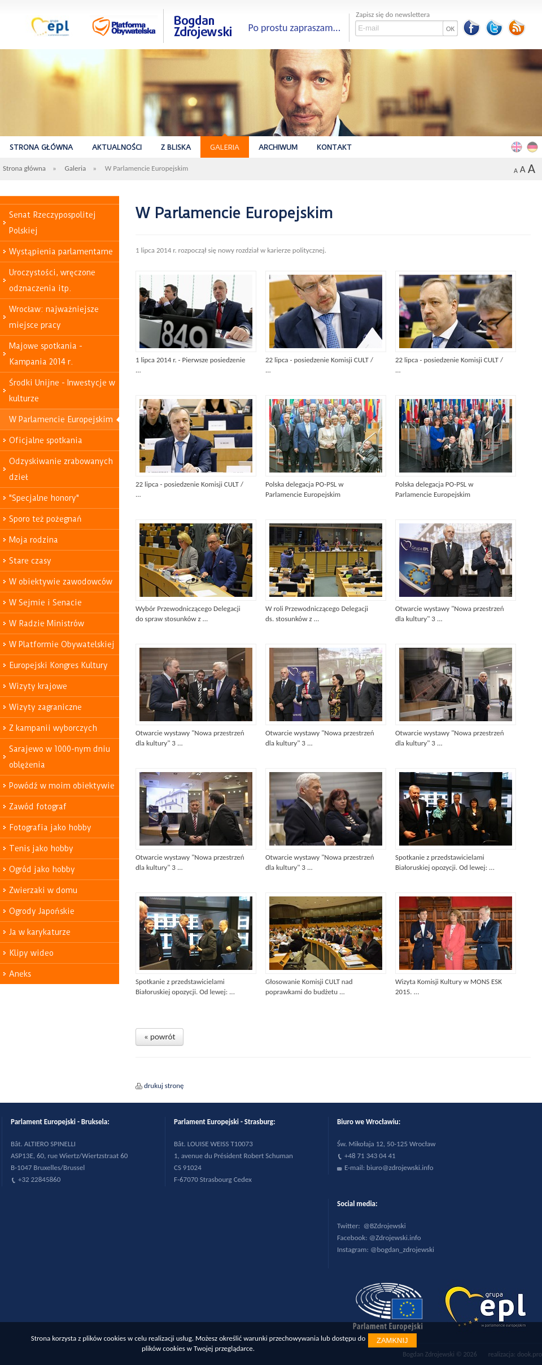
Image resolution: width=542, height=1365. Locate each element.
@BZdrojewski (385, 1225)
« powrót (159, 1037)
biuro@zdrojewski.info (400, 1167)
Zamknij (392, 1340)
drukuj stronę (164, 1085)
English (518, 146)
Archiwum (278, 147)
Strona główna (41, 147)
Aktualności (117, 147)
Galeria (224, 147)
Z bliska (176, 147)
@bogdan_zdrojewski (402, 1249)
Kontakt (334, 147)
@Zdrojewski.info (395, 1237)
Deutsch (534, 146)
